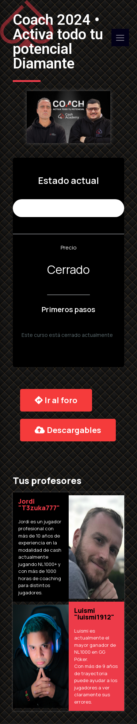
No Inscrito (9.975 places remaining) (68, 208)
